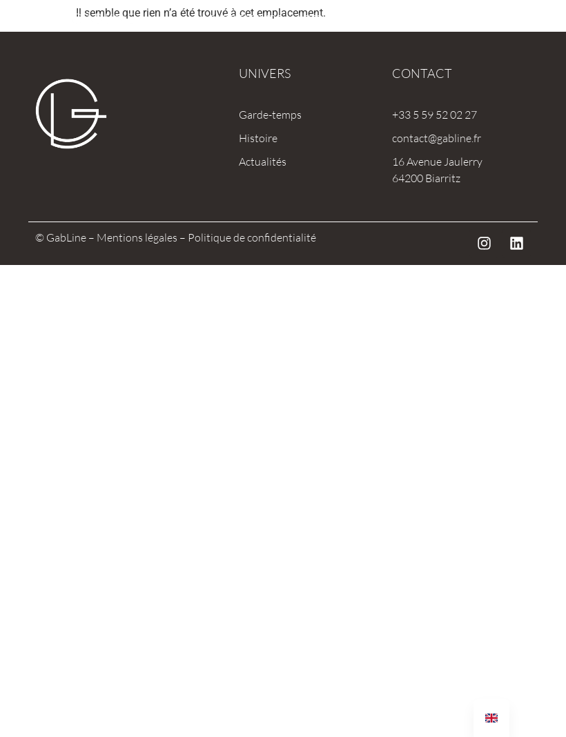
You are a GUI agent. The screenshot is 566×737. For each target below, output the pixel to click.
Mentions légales (137, 237)
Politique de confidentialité (252, 237)
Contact (422, 73)
